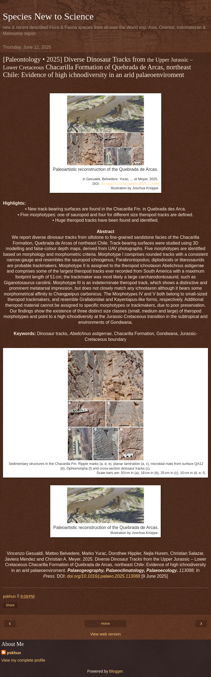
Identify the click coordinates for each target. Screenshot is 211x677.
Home (105, 624)
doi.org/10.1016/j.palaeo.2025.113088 (130, 184)
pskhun (14, 653)
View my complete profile (23, 660)
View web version (105, 634)
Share (10, 605)
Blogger (116, 671)
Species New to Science (48, 16)
